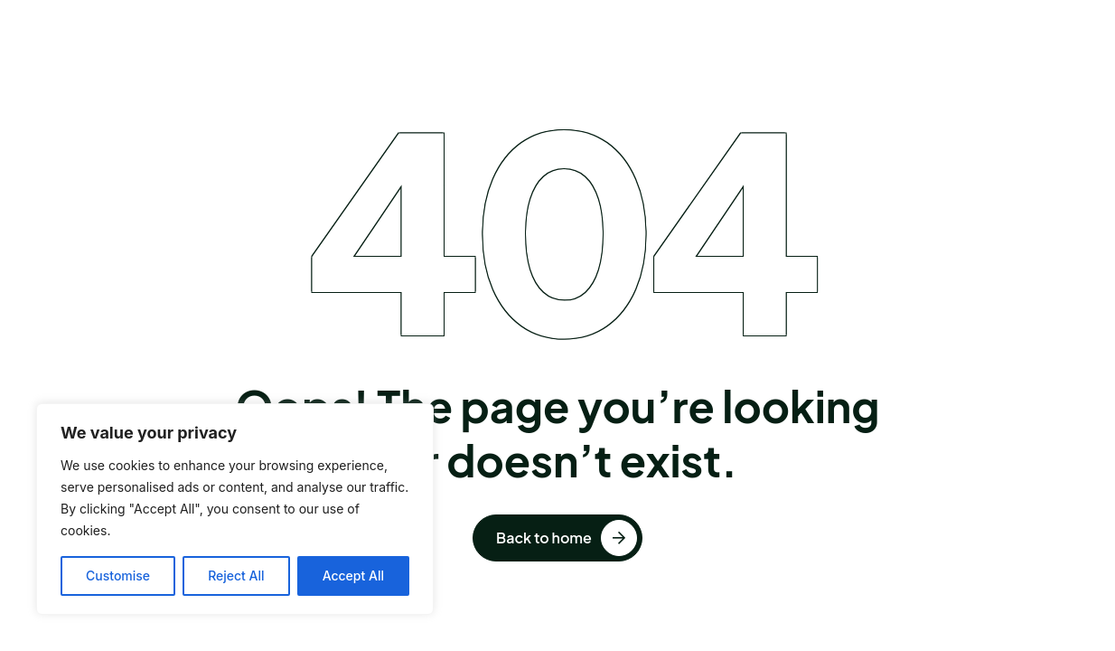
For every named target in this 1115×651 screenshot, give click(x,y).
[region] (235, 509)
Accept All (353, 575)
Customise (118, 575)
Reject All (236, 575)
